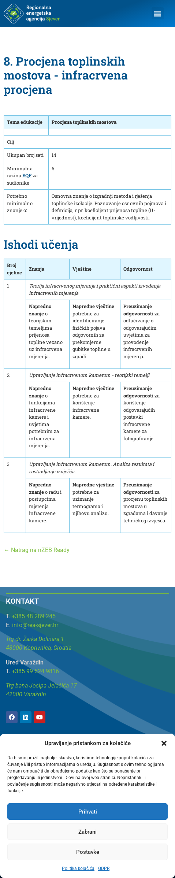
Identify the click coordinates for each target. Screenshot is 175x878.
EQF (26, 175)
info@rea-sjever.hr (35, 625)
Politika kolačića (78, 868)
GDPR (103, 868)
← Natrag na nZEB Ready (37, 550)
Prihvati (87, 811)
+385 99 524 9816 (35, 671)
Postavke (87, 852)
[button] (164, 743)
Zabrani (87, 832)
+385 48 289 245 (34, 616)
